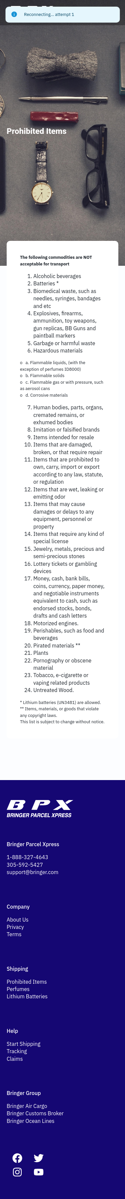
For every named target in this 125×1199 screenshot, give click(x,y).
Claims (15, 1058)
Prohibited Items (27, 981)
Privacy (15, 927)
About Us (18, 919)
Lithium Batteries (27, 996)
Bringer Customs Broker (35, 1113)
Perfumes (18, 989)
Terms (14, 934)
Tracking (17, 1051)
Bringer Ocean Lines (30, 1121)
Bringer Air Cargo (27, 1106)
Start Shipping (23, 1044)
